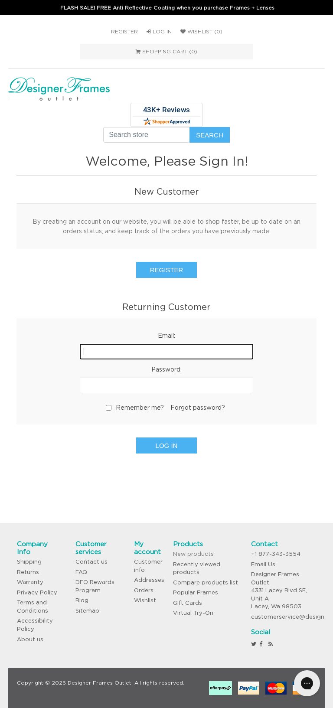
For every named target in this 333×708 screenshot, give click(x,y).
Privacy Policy (37, 592)
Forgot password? (197, 407)
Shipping (29, 561)
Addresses (149, 580)
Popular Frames (195, 592)
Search (209, 135)
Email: (166, 335)
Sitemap (87, 610)
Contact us (91, 561)
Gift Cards (187, 603)
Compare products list (205, 582)
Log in (159, 31)
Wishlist (145, 600)
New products (193, 554)
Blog (81, 600)
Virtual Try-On (193, 613)
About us (30, 639)
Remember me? (140, 407)
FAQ (81, 572)
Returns (28, 572)
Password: (166, 369)
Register (124, 31)
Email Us (263, 564)
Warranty (30, 582)
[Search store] (146, 135)
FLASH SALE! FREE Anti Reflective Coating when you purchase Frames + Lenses (167, 7)
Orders (143, 590)
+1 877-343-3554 (275, 554)
